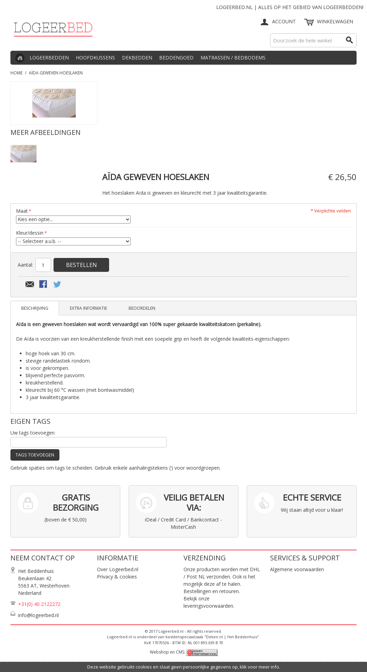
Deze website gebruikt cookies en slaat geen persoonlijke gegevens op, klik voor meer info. (183, 667)
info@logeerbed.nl (38, 615)
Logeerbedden (49, 57)
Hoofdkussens (95, 57)
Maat (22, 211)
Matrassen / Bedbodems (233, 57)
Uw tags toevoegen (32, 432)
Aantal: (25, 264)
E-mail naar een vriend (29, 284)
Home (16, 73)
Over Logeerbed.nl (117, 569)
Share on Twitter (57, 284)
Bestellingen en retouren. (212, 591)
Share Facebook (43, 284)
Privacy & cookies (117, 576)
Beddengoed (176, 57)
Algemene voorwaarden (297, 569)
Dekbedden (137, 57)
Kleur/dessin (29, 232)
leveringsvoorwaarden (208, 605)
